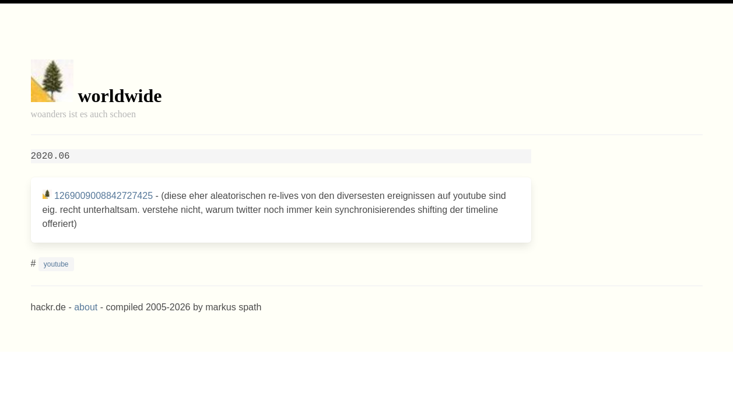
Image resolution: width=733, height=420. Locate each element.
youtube (56, 264)
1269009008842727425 (103, 196)
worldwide (120, 95)
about (85, 307)
